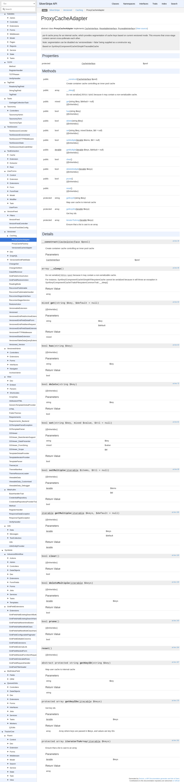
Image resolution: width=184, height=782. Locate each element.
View (9, 377)
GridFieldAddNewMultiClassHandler (24, 631)
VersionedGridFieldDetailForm (21, 320)
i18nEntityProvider (16, 546)
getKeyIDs (71, 209)
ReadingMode (15, 284)
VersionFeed (12, 211)
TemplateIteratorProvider (19, 457)
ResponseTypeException (19, 518)
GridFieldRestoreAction (18, 280)
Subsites (10, 14)
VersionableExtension (18, 308)
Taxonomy (11, 107)
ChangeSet (14, 264)
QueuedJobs (12, 683)
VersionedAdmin (14, 348)
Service (13, 50)
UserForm (13, 207)
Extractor (13, 163)
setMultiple (71, 140)
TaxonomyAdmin (16, 115)
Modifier (13, 199)
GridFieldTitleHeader (17, 667)
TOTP (9, 62)
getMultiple (71, 150)
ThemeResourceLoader (19, 473)
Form (12, 187)
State (12, 54)
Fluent (9, 735)
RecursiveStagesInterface (20, 296)
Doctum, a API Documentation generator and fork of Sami (159, 778)
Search (13, 764)
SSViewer (13, 433)
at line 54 (176, 302)
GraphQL (13, 256)
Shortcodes (14, 393)
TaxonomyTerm (15, 119)
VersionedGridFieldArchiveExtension (24, 316)
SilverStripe (54, 10)
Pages (12, 42)
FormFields (14, 582)
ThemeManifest (15, 469)
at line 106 (175, 512)
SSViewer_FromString (18, 445)
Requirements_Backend (19, 421)
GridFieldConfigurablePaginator (22, 635)
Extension (14, 159)
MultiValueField (13, 671)
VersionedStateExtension (19, 336)
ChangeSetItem (15, 268)
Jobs (12, 590)
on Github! (176, 781)
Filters (12, 215)
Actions (13, 558)
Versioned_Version (17, 344)
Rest (12, 167)
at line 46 (176, 268)
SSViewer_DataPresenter (19, 441)
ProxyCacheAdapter (21, 240)
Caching (13, 236)
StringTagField (15, 90)
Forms (12, 30)
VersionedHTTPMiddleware (20, 332)
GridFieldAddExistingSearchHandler (24, 619)
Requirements (15, 417)
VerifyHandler (14, 78)
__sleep (69, 90)
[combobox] (18, 9)
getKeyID (70, 198)
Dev (11, 252)
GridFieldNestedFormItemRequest (23, 655)
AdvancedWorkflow (15, 554)
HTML (11, 409)
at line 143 (175, 620)
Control (13, 175)
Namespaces (129, 4)
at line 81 (176, 422)
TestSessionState (16, 143)
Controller (14, 22)
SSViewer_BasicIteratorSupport (22, 437)
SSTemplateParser (17, 429)
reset (68, 188)
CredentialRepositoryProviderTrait (23, 502)
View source (141, 28)
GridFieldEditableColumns (20, 639)
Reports (13, 46)
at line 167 (175, 662)
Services (13, 594)
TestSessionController (18, 131)
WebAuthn (11, 490)
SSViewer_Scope (16, 449)
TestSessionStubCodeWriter (20, 147)
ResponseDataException (19, 514)
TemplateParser (15, 461)
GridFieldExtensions (15, 606)
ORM (12, 679)
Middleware (14, 34)
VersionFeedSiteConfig (18, 227)
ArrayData (13, 397)
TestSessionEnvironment (19, 135)
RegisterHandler (16, 70)
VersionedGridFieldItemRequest (22, 324)
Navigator (14, 369)
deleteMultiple (72, 169)
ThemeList (13, 465)
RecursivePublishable (18, 288)
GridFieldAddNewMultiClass (20, 627)
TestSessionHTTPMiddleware (21, 139)
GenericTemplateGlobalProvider (22, 405)
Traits (155, 4)
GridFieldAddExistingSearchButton (23, 615)
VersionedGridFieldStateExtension (23, 328)
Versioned (11, 232)
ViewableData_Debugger (19, 486)
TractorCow (9, 731)
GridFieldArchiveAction (18, 276)
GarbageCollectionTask (18, 103)
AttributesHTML (15, 401)
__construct (71, 79)
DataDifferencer (15, 272)
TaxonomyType (15, 123)
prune (69, 179)
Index (164, 4)
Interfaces (14, 365)
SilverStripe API (48, 3)
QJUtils (12, 727)
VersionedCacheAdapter (22, 248)
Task (12, 203)
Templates (14, 602)
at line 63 (176, 345)
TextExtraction (13, 151)
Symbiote (8, 550)
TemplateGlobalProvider (19, 453)
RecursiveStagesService (19, 300)
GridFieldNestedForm (18, 651)
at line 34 (176, 241)
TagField (10, 82)
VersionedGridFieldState (20, 260)
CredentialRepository (18, 498)
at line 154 (175, 647)
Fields (12, 675)
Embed (13, 385)
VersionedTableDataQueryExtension (24, 340)
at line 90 (176, 469)
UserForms (11, 171)
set (67, 130)
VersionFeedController (18, 223)
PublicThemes (15, 413)
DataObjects (15, 570)
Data (12, 530)
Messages (14, 534)
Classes (115, 4)
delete (69, 121)
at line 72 (176, 383)
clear (68, 159)
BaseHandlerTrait (16, 494)
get (67, 101)
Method (12, 66)
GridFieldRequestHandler (19, 663)
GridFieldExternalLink (18, 647)
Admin (12, 18)
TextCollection (15, 538)
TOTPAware (14, 74)
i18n (9, 526)
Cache (12, 155)
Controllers (14, 111)
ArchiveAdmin (15, 373)
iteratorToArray (73, 220)
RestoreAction (15, 304)
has (68, 111)
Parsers (13, 389)
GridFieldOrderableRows (19, 659)
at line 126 (175, 555)
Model (12, 38)
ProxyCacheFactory (20, 244)
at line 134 (175, 582)
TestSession (12, 127)
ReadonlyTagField (16, 86)
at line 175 (175, 700)
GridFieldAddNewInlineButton (21, 623)
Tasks (12, 58)
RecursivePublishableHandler (21, 292)
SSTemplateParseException (20, 425)
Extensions (14, 26)
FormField (14, 191)
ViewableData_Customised (20, 481)
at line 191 (175, 740)
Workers (13, 723)
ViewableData (15, 477)
